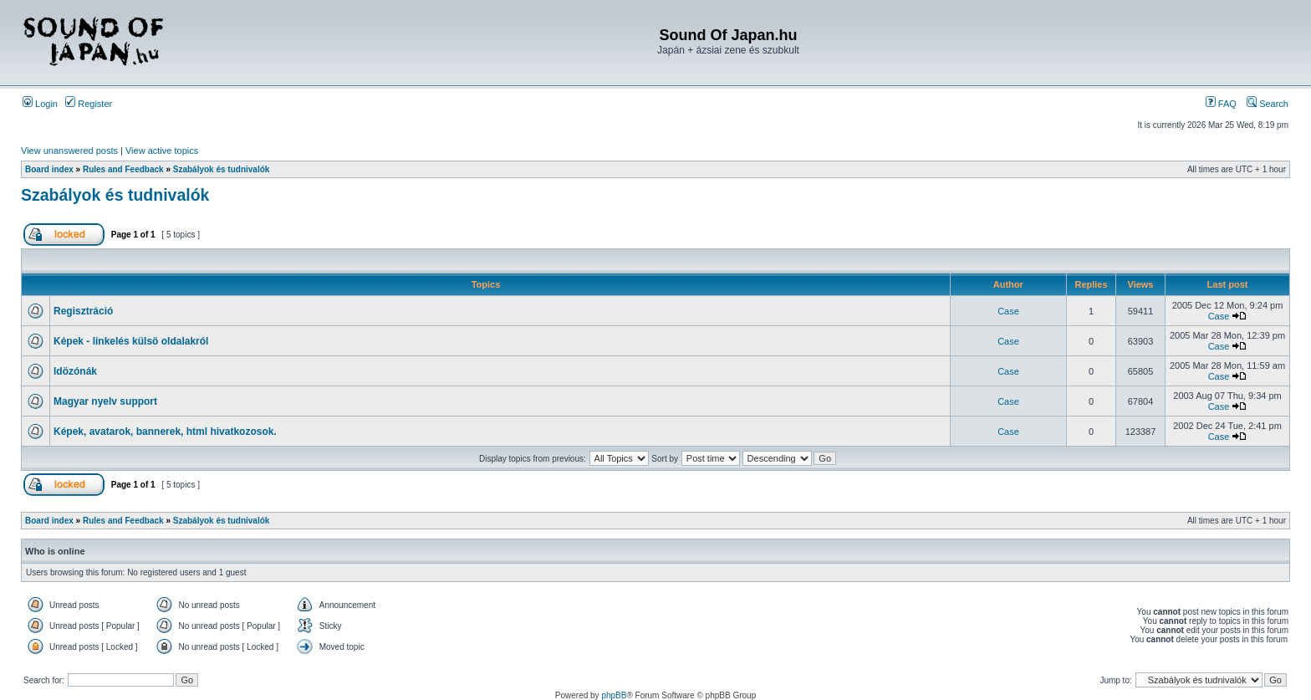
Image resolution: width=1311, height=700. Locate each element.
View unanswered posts (69, 151)
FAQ (1221, 104)
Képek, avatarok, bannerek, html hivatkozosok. (165, 431)
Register (88, 104)
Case (1008, 311)
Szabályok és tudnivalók (221, 169)
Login (40, 104)
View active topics (161, 151)
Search (1267, 104)
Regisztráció (83, 311)
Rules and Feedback (123, 169)
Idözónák (75, 371)
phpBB (613, 695)
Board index (49, 169)
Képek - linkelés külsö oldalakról (131, 341)
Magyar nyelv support (105, 401)
